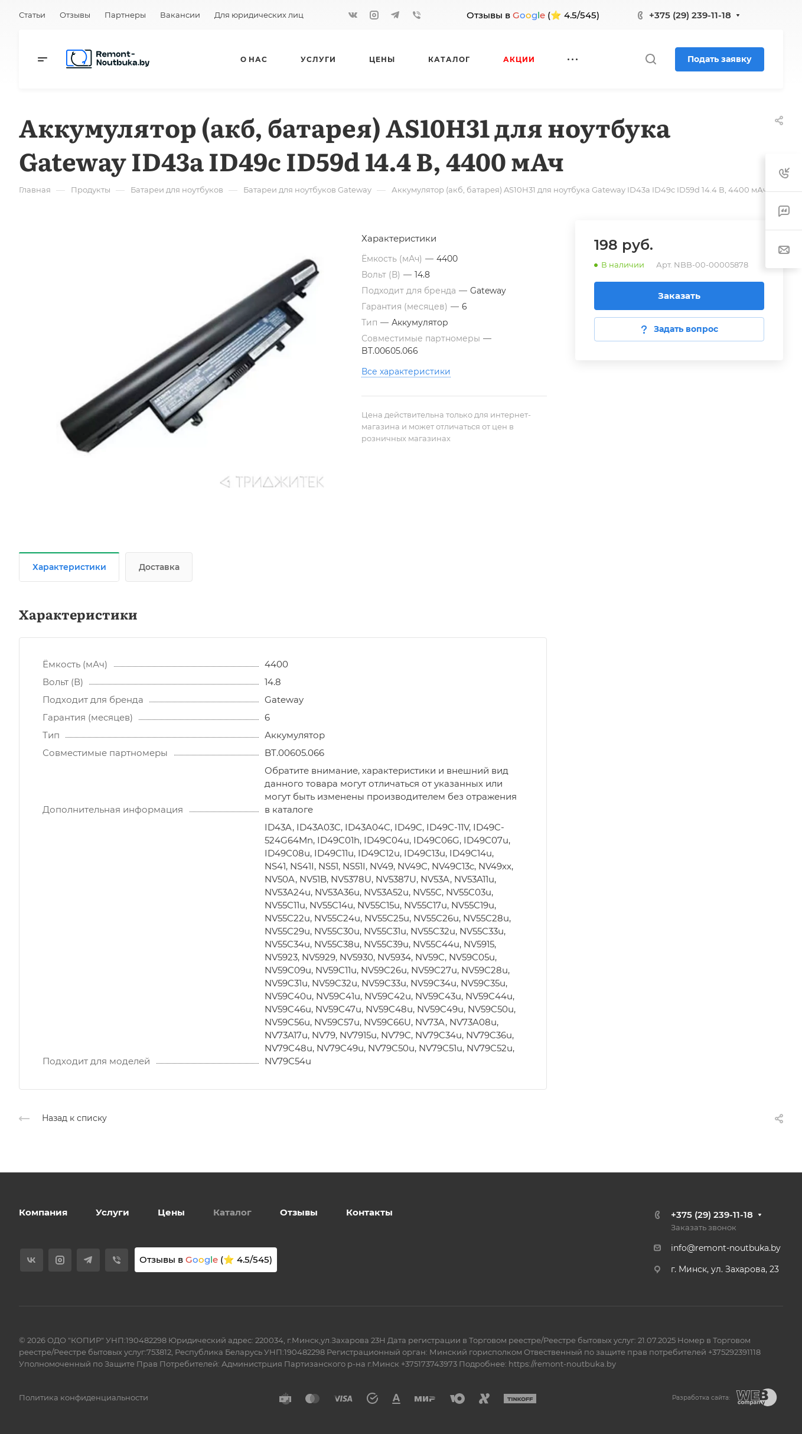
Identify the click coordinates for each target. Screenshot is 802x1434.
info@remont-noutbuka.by (726, 1248)
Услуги (112, 1212)
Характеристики (69, 567)
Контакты (369, 1212)
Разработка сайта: (701, 1398)
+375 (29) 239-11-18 (690, 15)
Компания (43, 1212)
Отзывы (299, 1212)
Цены (171, 1212)
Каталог (232, 1212)
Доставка (159, 567)
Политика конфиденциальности (83, 1397)
